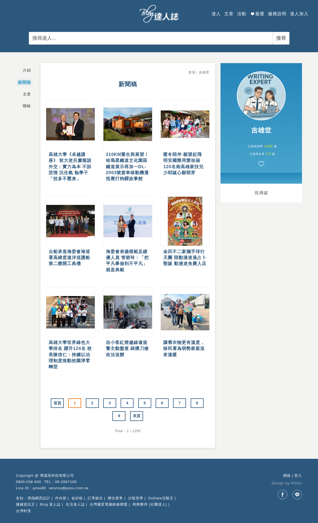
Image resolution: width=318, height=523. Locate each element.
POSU (296, 483)
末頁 (136, 416)
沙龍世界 (135, 498)
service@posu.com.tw (69, 488)
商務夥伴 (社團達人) (150, 504)
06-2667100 (66, 482)
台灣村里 (23, 511)
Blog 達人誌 (50, 504)
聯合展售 (115, 498)
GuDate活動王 (161, 498)
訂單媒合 (95, 498)
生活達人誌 (75, 504)
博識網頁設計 (38, 498)
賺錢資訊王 (25, 504)
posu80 (39, 488)
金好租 (77, 498)
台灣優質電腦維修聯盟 (109, 504)
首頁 (192, 72)
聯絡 (287, 475)
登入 (298, 475)
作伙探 (61, 498)
